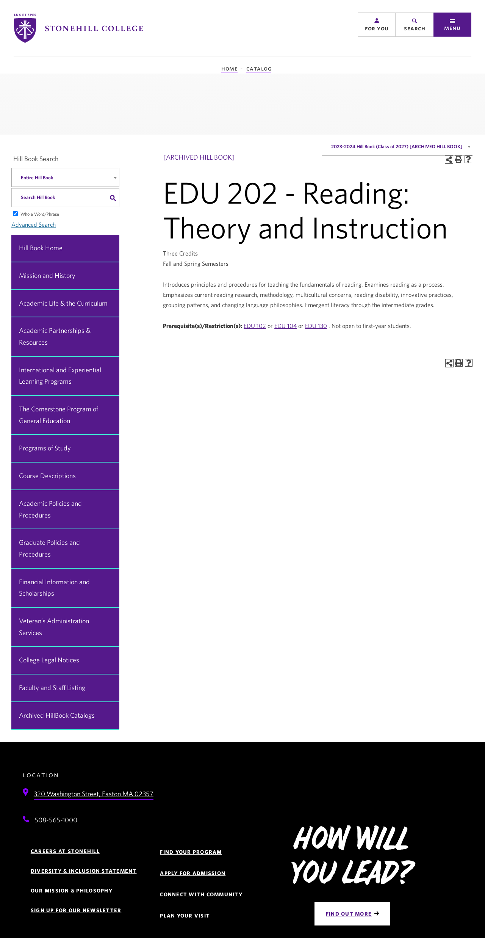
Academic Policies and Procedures (50, 509)
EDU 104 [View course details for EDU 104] (285, 325)
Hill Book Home (41, 248)
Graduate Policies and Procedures (49, 548)
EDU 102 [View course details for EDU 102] (255, 325)
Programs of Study (45, 448)
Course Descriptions (47, 476)
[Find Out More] (352, 913)
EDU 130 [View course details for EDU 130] (316, 325)
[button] (377, 27)
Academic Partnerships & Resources (55, 336)
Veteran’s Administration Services (54, 627)
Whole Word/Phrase (39, 213)
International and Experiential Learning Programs (60, 376)
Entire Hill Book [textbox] (37, 177)
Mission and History (47, 275)
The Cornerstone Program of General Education (58, 415)
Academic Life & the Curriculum (63, 303)
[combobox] (397, 146)
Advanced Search (33, 224)
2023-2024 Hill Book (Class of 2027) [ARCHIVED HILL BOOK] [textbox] (396, 146)
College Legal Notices (49, 660)
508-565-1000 (55, 820)
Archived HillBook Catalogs (57, 715)
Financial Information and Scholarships (54, 588)
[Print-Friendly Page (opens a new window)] (458, 159)
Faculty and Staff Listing (52, 688)
